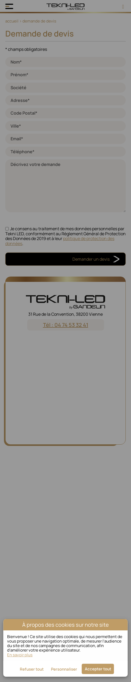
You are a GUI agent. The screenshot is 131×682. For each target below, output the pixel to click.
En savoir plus (19, 655)
